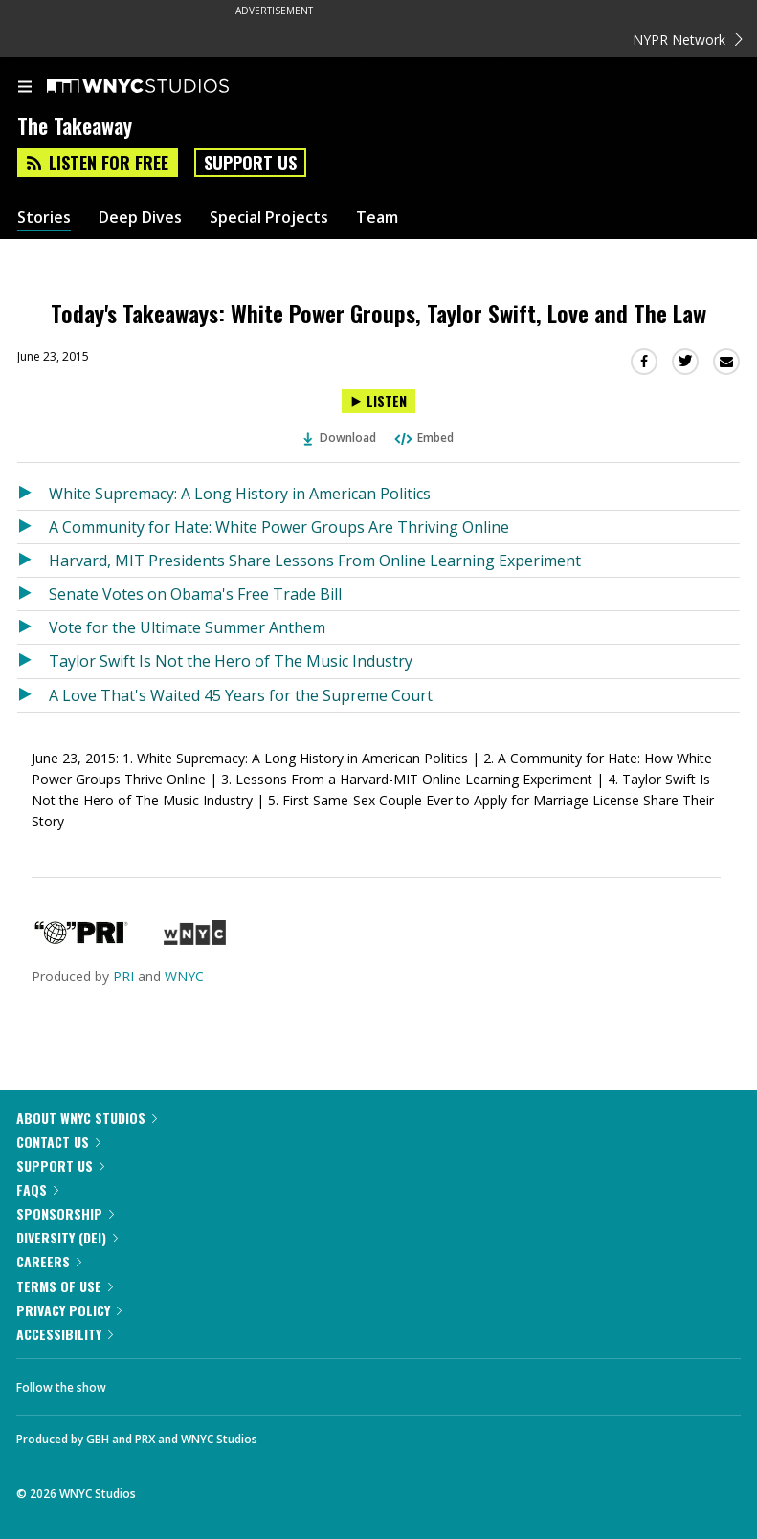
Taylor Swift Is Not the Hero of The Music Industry (230, 660)
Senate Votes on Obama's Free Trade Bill (195, 594)
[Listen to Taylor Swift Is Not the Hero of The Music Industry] (33, 661)
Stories (44, 217)
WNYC (184, 976)
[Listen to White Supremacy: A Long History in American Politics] (33, 493)
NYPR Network (688, 40)
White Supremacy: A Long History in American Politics (240, 493)
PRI (123, 976)
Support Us (250, 162)
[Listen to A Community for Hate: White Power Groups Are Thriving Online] (33, 527)
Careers (48, 1261)
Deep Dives (140, 217)
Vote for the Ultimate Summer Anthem (187, 627)
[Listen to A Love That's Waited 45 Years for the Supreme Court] (33, 695)
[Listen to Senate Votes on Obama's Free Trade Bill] (33, 594)
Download (339, 437)
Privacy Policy (69, 1310)
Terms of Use (64, 1286)
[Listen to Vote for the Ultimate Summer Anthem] (33, 627)
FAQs (37, 1189)
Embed (423, 437)
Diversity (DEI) (67, 1237)
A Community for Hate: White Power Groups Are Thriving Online (279, 527)
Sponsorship (65, 1213)
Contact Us (58, 1142)
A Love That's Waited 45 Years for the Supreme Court (241, 695)
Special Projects (269, 217)
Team (377, 217)
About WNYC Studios (86, 1118)
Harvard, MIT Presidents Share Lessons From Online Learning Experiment (315, 560)
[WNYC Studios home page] (162, 87)
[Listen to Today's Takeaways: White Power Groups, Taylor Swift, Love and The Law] (378, 401)
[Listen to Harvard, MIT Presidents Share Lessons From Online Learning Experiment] (33, 560)
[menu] (25, 88)
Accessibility (64, 1334)
